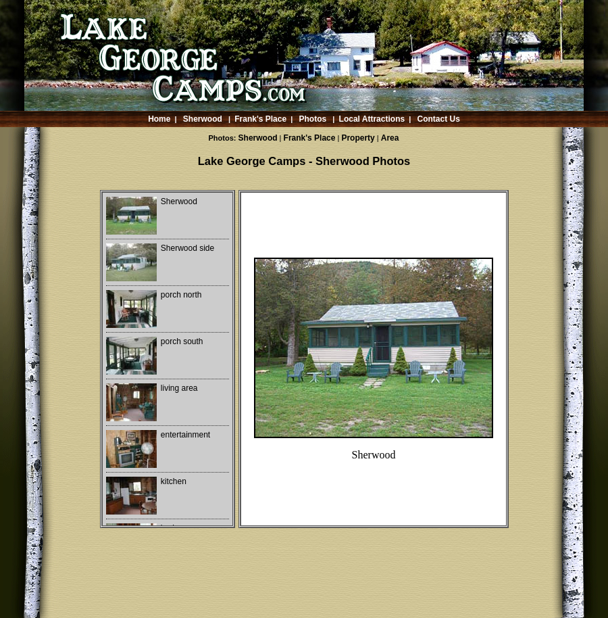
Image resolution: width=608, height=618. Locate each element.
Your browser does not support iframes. (167, 359)
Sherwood (202, 119)
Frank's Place (260, 119)
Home (159, 119)
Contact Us (438, 119)
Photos (313, 119)
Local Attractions (372, 119)
